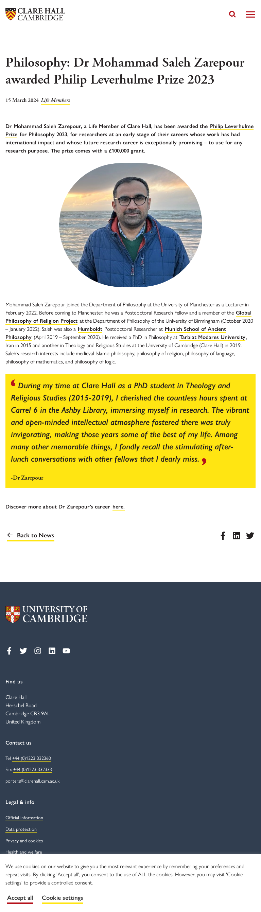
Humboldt (90, 329)
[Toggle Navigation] (250, 14)
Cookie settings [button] (62, 897)
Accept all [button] (20, 897)
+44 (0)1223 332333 (32, 769)
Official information (24, 818)
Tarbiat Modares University (212, 337)
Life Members (55, 100)
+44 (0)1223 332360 (31, 758)
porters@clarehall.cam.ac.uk (32, 781)
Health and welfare (23, 852)
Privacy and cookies (24, 841)
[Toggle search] (232, 14)
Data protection (21, 829)
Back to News (30, 535)
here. (118, 506)
